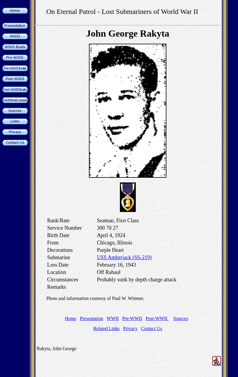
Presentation (91, 318)
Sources (180, 318)
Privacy (130, 328)
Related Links (106, 328)
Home (70, 318)
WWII (113, 318)
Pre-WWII (132, 318)
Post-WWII (157, 318)
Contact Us (151, 328)
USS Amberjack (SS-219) (124, 257)
